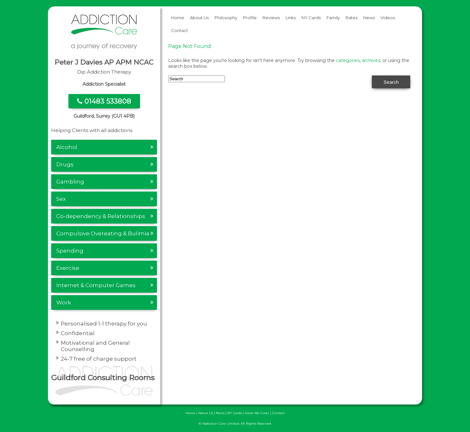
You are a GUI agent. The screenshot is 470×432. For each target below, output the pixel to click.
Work (63, 302)
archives (371, 60)
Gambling (70, 181)
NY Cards (311, 17)
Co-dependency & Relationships (100, 216)
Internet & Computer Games (96, 285)
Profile (250, 17)
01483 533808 (104, 101)
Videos (387, 17)
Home (177, 17)
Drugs (65, 164)
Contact (179, 30)
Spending (69, 250)
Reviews (271, 17)
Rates (351, 17)
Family (333, 17)
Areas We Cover (257, 413)
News (369, 17)
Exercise (67, 268)
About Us (199, 17)
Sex (61, 199)
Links (291, 17)
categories (348, 60)
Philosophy (226, 17)
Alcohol (66, 147)
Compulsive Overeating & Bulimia (102, 233)
